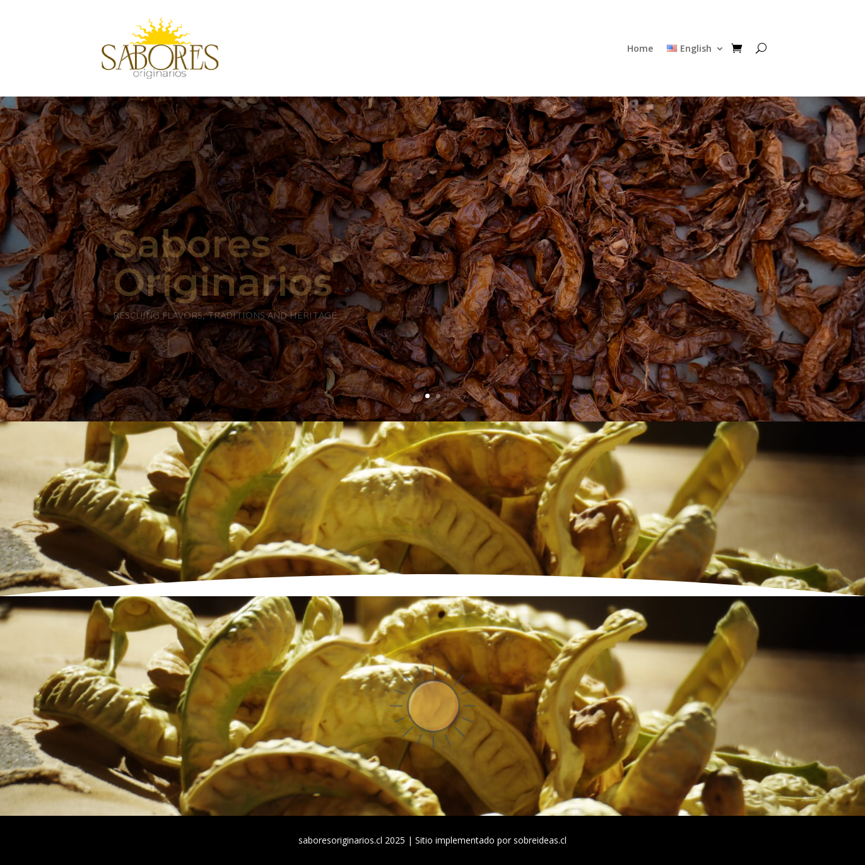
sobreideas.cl (540, 840)
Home (640, 48)
